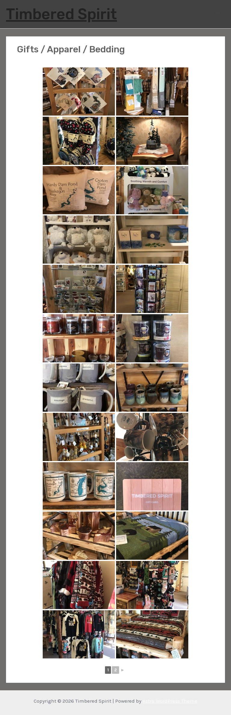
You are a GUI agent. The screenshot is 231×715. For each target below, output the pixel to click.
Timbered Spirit (61, 14)
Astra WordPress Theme (170, 701)
